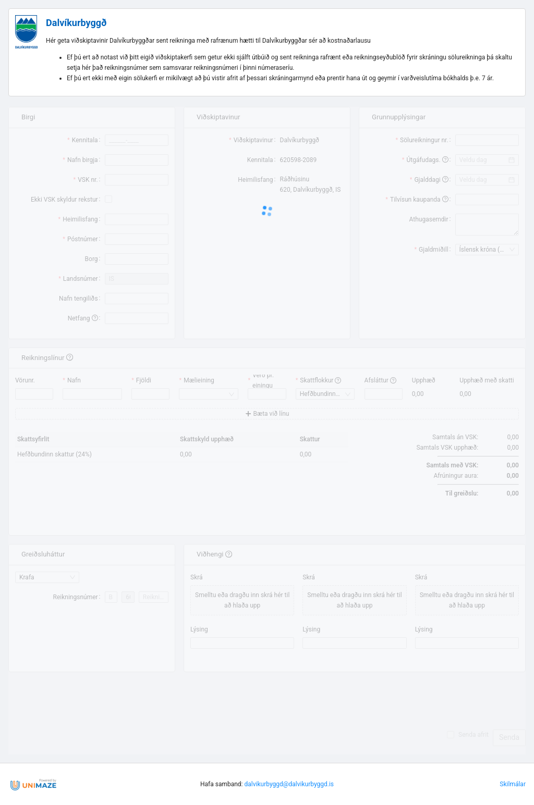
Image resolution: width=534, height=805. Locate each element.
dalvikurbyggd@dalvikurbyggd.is (289, 784)
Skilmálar (513, 784)
